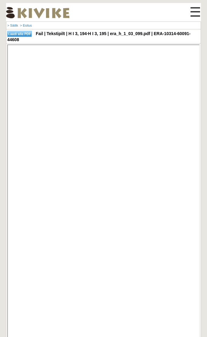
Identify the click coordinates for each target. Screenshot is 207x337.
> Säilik (12, 25)
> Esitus (26, 25)
